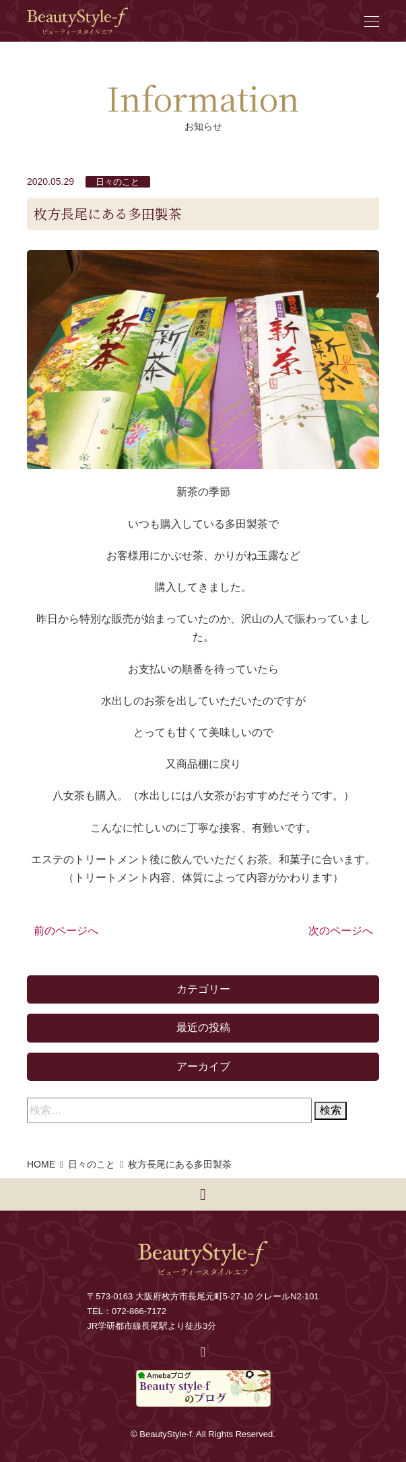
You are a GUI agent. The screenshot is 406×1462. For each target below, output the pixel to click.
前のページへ (66, 930)
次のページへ (340, 930)
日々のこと (117, 182)
